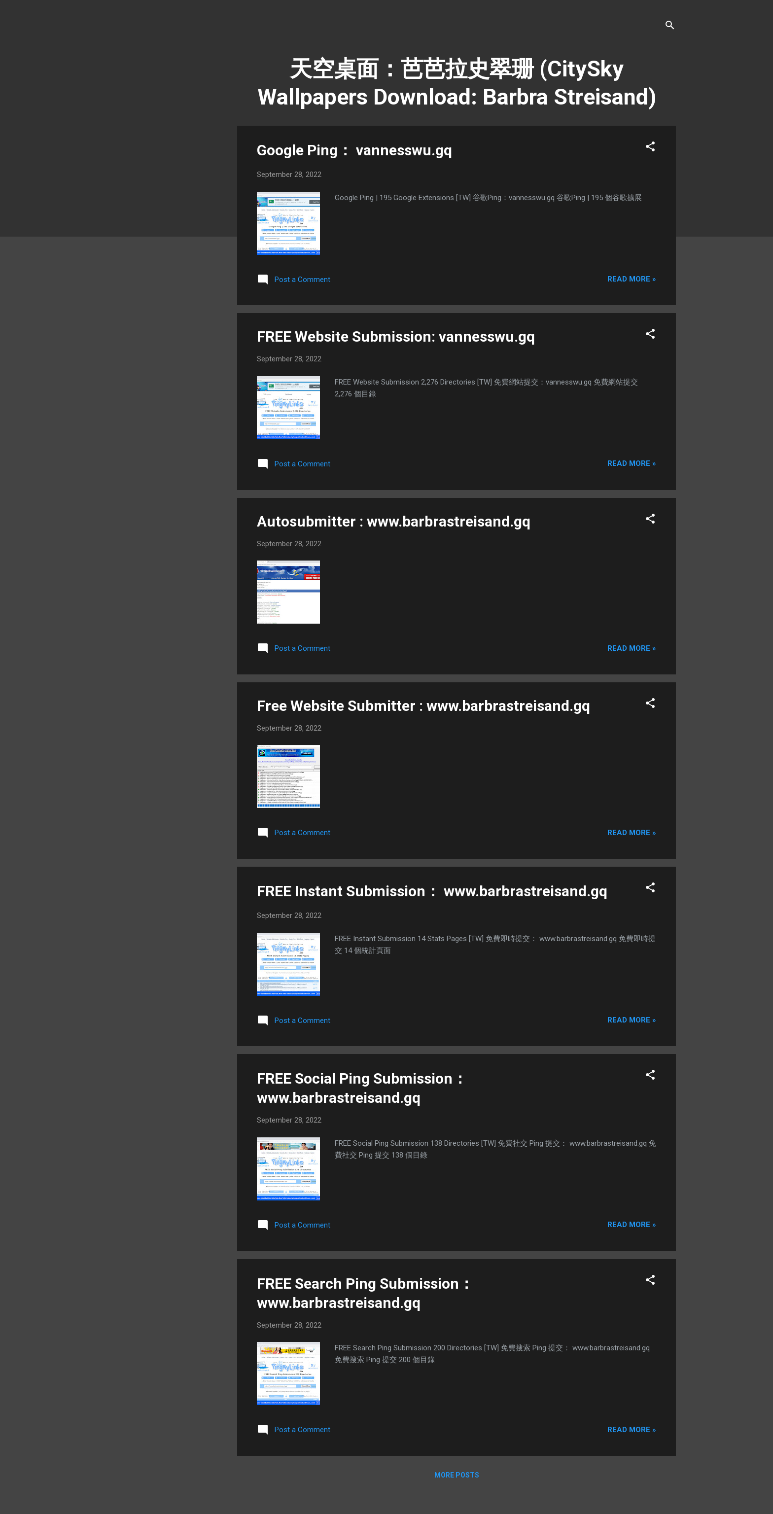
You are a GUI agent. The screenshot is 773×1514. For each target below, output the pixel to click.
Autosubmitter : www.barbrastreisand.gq (393, 521)
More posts (456, 1475)
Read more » (631, 279)
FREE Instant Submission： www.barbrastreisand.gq (432, 891)
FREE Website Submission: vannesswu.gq (396, 336)
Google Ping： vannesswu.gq (354, 150)
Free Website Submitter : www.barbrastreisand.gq (423, 705)
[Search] (670, 27)
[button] (650, 148)
